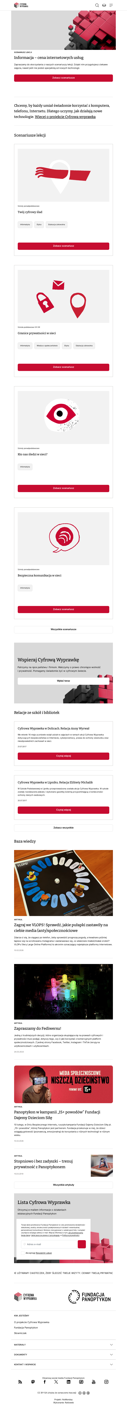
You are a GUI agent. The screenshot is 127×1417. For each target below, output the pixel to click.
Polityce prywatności (70, 1235)
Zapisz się (82, 1244)
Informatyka (25, 224)
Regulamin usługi (44, 1253)
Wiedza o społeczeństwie (47, 346)
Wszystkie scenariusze (63, 629)
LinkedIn (68, 1381)
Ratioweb (69, 1402)
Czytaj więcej (63, 755)
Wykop (81, 1381)
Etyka (39, 224)
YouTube (93, 1381)
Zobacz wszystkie (63, 827)
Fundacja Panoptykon (26, 1327)
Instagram (106, 1381)
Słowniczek (20, 1333)
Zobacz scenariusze (63, 77)
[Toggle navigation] (110, 5)
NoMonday (67, 1399)
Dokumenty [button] (20, 1354)
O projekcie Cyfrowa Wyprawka (31, 1322)
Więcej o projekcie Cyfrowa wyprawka (65, 117)
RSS (20, 1381)
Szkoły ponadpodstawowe (28, 206)
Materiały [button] (20, 1344)
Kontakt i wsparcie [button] (25, 1364)
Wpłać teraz (63, 680)
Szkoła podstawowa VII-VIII (29, 327)
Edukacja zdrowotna (56, 224)
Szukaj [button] (97, 5)
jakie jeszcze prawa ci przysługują (45, 1235)
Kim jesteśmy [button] (21, 1315)
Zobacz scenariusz (63, 245)
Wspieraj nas (104, 5)
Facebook (45, 1381)
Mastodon (33, 1381)
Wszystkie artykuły (63, 1184)
